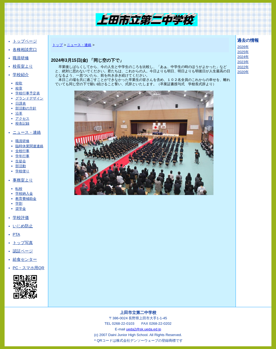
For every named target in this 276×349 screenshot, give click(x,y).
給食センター (25, 259)
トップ (57, 45)
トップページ (25, 41)
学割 (18, 203)
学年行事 (22, 156)
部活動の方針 (25, 108)
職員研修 (21, 58)
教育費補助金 (25, 199)
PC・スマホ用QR (28, 268)
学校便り (22, 171)
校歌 (18, 83)
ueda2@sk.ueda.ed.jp (143, 329)
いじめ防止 (23, 226)
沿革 (18, 113)
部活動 (20, 166)
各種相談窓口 (25, 49)
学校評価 (21, 217)
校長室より (23, 66)
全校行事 (22, 151)
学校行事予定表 (27, 93)
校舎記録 (22, 123)
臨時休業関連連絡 (29, 146)
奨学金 (20, 209)
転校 (18, 189)
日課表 (20, 103)
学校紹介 (21, 75)
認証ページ (23, 251)
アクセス (22, 119)
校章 (18, 88)
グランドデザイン (29, 98)
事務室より (23, 180)
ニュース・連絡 (27, 132)
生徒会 (20, 161)
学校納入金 (24, 193)
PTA (16, 234)
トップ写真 (23, 243)
